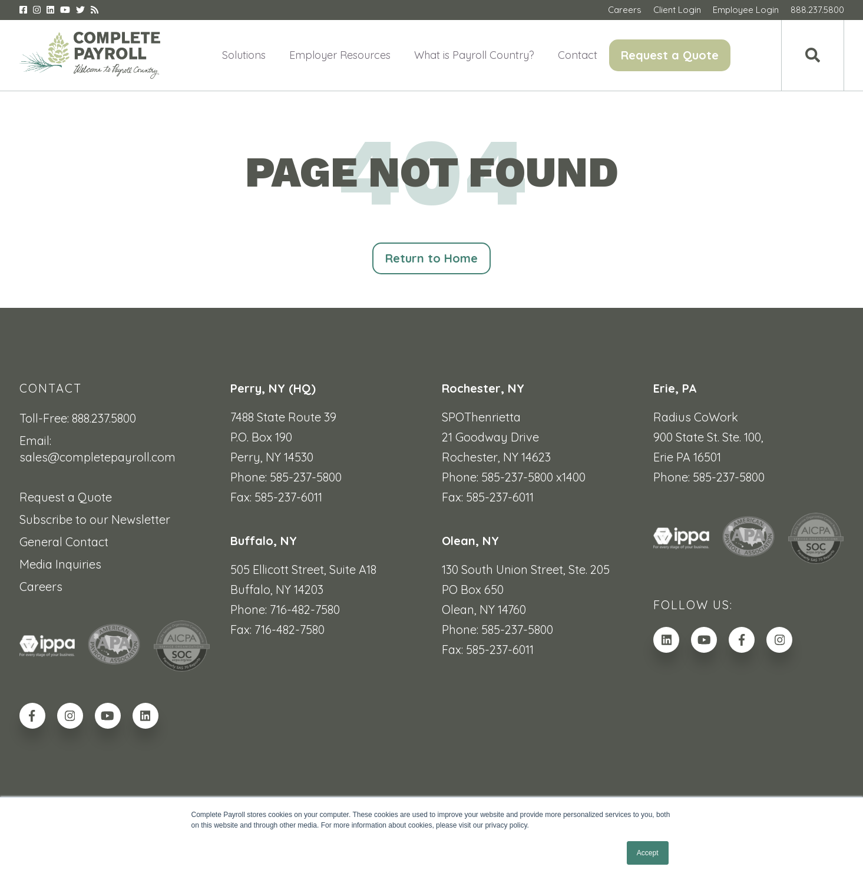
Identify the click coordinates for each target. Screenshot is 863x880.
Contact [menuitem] (577, 55)
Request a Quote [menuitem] (670, 55)
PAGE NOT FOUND (432, 172)
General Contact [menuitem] (63, 541)
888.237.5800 (817, 9)
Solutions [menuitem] (244, 55)
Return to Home (431, 258)
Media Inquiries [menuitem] (60, 564)
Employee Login (746, 9)
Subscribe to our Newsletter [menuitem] (94, 519)
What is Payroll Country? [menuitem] (474, 55)
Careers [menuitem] (40, 586)
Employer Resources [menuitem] (340, 55)
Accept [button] (648, 853)
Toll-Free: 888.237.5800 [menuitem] (77, 418)
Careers (625, 9)
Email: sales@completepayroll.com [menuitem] (97, 448)
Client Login (677, 9)
